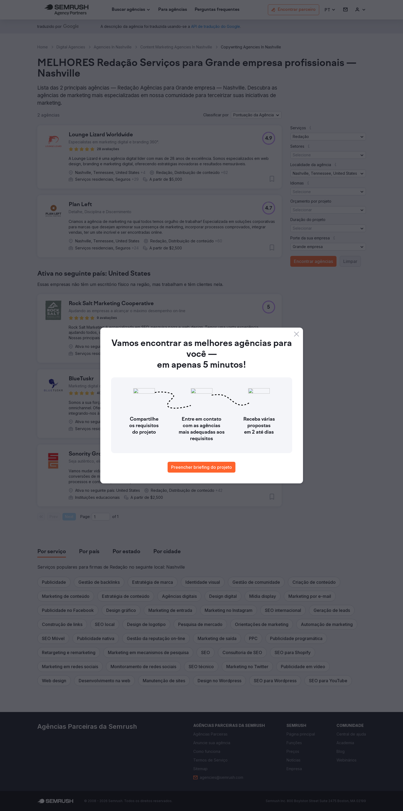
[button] (330, 10)
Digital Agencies (70, 47)
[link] (172, 9)
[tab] (51, 551)
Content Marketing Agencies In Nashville (176, 47)
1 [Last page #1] (117, 516)
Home (42, 47)
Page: (85, 516)
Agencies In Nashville (113, 47)
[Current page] (101, 516)
